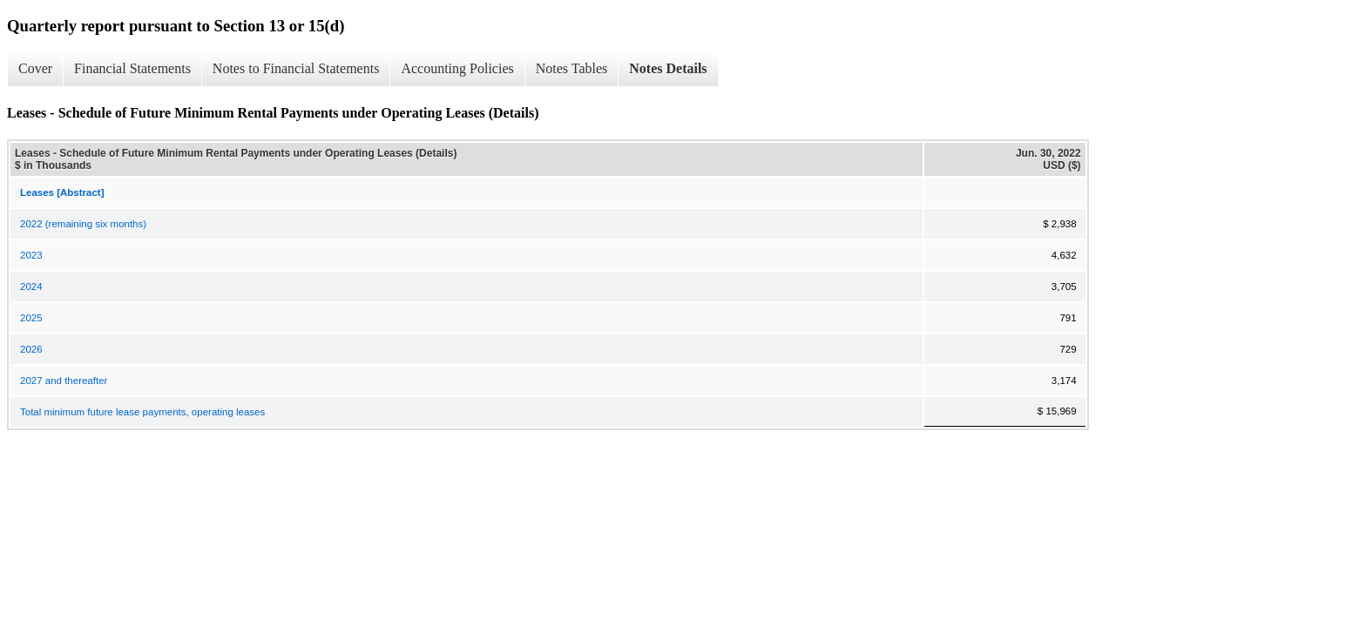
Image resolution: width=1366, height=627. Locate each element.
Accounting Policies (457, 68)
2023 (31, 255)
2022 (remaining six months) (83, 224)
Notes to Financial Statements (296, 68)
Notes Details (668, 68)
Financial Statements (132, 68)
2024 (31, 286)
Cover (35, 68)
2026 (31, 349)
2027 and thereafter (63, 380)
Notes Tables (572, 68)
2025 (31, 318)
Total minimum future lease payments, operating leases (142, 412)
